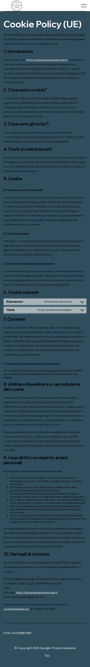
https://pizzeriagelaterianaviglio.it (47, 59)
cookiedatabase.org (16, 609)
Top (47, 655)
